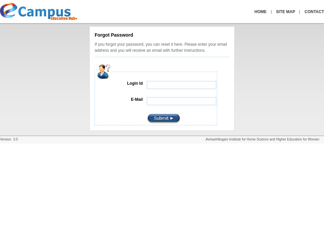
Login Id (135, 83)
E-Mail (137, 99)
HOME (261, 11)
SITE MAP (285, 11)
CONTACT (314, 11)
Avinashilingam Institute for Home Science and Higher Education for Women (265, 139)
